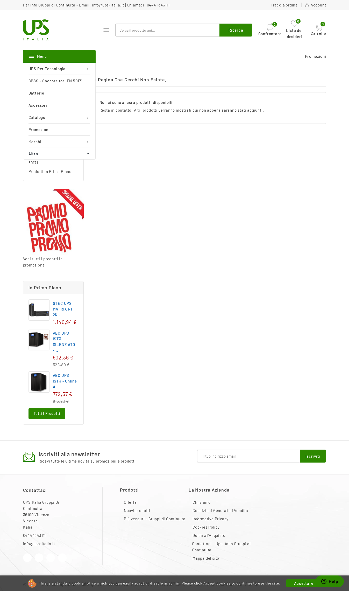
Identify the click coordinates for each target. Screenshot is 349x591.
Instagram (50, 557)
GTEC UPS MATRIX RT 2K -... (63, 309)
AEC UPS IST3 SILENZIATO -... (64, 341)
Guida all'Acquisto (209, 535)
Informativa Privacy (211, 518)
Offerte (130, 502)
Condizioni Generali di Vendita (220, 510)
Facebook (27, 557)
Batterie (36, 93)
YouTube (39, 557)
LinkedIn (62, 557)
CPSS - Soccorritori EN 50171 (56, 80)
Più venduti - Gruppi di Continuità (155, 518)
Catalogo (59, 117)
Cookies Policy (206, 527)
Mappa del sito (206, 558)
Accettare (303, 583)
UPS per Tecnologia (59, 69)
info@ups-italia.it (108, 5)
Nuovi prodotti (137, 510)
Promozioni (39, 129)
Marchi (59, 142)
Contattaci (35, 490)
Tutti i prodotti (47, 413)
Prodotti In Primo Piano (50, 171)
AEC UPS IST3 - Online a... (65, 381)
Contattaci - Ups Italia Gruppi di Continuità (221, 546)
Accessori (38, 105)
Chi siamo (202, 502)
